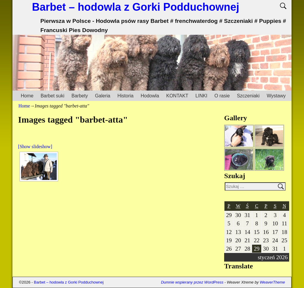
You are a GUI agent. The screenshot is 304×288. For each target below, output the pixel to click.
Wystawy (276, 95)
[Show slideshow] (35, 146)
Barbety (80, 95)
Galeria (102, 95)
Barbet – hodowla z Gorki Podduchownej (135, 7)
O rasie (222, 95)
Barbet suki (52, 95)
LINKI (201, 95)
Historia (125, 95)
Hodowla (150, 95)
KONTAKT (177, 95)
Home (27, 95)
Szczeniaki (248, 95)
